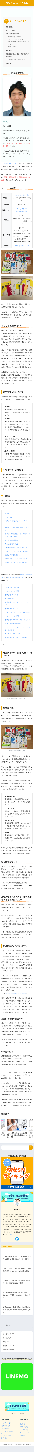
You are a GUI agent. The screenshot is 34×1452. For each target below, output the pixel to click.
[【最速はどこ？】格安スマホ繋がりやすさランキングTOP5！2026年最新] (17, 1275)
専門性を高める (12, 46)
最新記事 (8, 63)
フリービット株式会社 (12, 616)
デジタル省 (8, 517)
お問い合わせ (6, 1426)
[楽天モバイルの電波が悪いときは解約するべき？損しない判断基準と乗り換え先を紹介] (17, 1302)
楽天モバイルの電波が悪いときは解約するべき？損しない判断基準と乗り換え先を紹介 (16, 1309)
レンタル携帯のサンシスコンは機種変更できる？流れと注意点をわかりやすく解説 (16, 1258)
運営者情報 (9, 27)
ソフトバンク (24, 1433)
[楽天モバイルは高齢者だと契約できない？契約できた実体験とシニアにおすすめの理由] (17, 1287)
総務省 (7, 513)
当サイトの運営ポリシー (13, 34)
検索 (31, 1147)
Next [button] (30, 1128)
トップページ (6, 1423)
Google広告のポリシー (12, 544)
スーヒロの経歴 (10, 30)
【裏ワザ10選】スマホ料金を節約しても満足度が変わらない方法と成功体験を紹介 (17, 1270)
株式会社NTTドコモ (11, 595)
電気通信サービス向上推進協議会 (16, 559)
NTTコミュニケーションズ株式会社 (16, 551)
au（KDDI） (24, 1430)
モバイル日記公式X (22, 211)
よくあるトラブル (9, 1334)
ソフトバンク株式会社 (12, 591)
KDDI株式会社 (9, 598)
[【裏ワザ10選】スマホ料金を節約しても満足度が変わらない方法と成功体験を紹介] (17, 1263)
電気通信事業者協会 (11, 540)
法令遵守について (11, 50)
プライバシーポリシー (7, 1435)
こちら (10, 1234)
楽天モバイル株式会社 (12, 587)
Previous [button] (4, 1128)
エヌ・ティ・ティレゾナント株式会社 (17, 612)
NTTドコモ (24, 1427)
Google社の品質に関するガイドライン (17, 547)
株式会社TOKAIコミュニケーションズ (17, 620)
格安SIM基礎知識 (8, 1349)
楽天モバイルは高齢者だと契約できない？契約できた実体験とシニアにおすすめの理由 (16, 1295)
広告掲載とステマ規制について (16, 59)
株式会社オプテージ (11, 609)
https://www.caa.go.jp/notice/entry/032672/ (16, 993)
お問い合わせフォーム (22, 246)
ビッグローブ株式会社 (12, 633)
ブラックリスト (8, 1338)
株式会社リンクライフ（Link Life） (16, 637)
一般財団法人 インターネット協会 (16, 562)
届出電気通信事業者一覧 (15, 577)
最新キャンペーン (9, 1346)
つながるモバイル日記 (17, 2)
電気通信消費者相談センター (14, 555)
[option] (17, 1128)
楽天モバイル (24, 1435)
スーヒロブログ (22, 209)
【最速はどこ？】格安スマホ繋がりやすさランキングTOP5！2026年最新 (16, 1282)
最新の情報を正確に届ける (15, 37)
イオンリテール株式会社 (13, 623)
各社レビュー (7, 1342)
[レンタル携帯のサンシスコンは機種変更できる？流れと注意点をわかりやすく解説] (17, 1251)
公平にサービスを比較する (15, 39)
